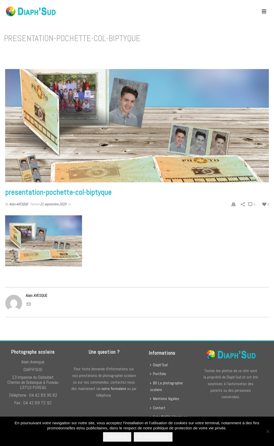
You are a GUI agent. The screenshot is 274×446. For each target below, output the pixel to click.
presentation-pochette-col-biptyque (182, 51)
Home (149, 51)
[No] (267, 431)
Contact (157, 407)
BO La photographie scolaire (166, 386)
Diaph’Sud (159, 364)
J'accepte (117, 437)
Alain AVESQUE (18, 204)
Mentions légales (164, 398)
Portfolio (158, 373)
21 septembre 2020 (53, 204)
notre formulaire (114, 388)
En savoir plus (153, 437)
